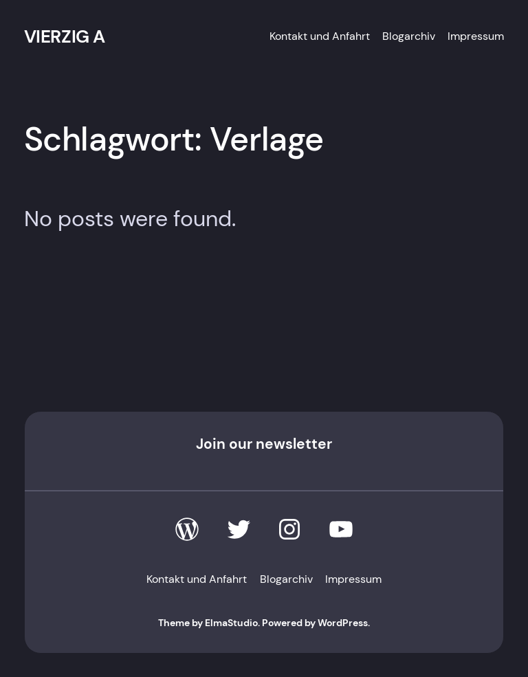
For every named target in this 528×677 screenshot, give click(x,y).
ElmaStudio (231, 623)
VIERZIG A (64, 36)
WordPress (343, 623)
